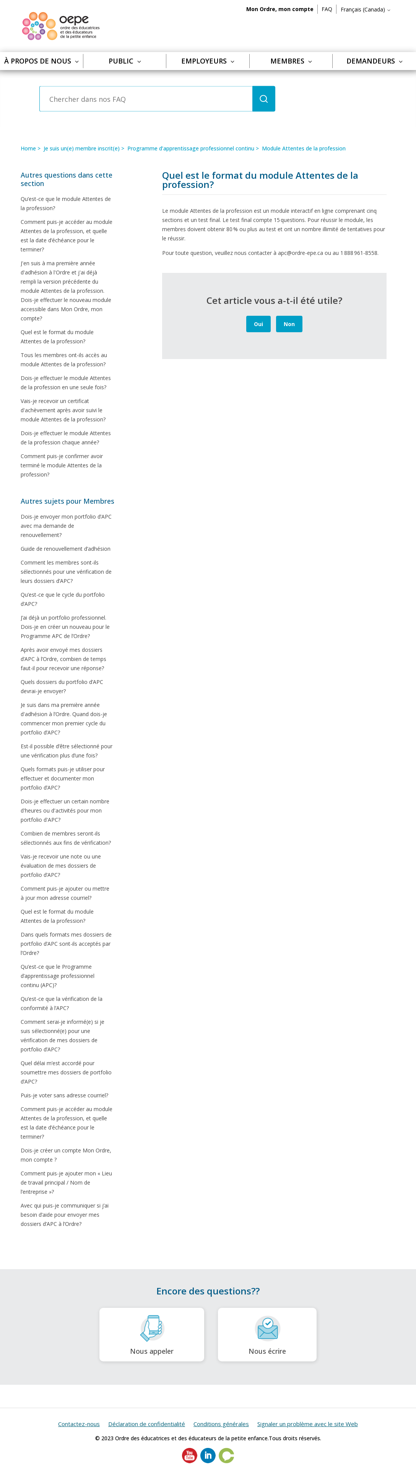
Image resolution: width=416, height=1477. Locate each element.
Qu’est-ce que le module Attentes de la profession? (66, 203)
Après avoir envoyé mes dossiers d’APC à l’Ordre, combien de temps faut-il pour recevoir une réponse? (63, 659)
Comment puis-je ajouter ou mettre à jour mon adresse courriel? (65, 893)
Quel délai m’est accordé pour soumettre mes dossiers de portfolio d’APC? (66, 1072)
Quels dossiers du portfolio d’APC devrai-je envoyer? (62, 686)
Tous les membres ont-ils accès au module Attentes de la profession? (64, 359)
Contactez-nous (79, 1424)
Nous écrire (267, 1335)
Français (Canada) (366, 9)
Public (125, 60)
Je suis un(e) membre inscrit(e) (82, 148)
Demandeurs (374, 60)
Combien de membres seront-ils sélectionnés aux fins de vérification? (66, 838)
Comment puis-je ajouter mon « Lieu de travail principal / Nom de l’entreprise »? (66, 1182)
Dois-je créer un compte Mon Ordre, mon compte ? (66, 1155)
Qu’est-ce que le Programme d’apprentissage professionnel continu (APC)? (57, 976)
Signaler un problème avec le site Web (307, 1424)
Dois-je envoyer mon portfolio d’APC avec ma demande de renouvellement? (66, 526)
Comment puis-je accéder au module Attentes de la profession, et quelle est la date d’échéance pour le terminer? (66, 235)
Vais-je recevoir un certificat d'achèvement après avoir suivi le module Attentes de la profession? (63, 410)
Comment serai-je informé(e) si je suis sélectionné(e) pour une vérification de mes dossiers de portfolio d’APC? (62, 1035)
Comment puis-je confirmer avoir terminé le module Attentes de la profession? (62, 465)
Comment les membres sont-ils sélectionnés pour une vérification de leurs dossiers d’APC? (66, 571)
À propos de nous (41, 60)
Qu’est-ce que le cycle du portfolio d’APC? (63, 599)
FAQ (327, 9)
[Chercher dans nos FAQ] (145, 99)
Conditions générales (221, 1424)
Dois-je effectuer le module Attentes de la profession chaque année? (66, 437)
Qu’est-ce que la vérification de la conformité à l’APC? (61, 1003)
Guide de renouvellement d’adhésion (65, 548)
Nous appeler (152, 1335)
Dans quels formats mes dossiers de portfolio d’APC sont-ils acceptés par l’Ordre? (66, 943)
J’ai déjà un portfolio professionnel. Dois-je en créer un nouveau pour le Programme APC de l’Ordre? (65, 627)
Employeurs (207, 60)
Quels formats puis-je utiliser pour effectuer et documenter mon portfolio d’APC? (63, 778)
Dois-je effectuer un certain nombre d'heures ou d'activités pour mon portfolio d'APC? (65, 810)
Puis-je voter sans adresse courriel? (64, 1095)
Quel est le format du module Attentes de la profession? (57, 336)
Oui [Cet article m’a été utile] (258, 324)
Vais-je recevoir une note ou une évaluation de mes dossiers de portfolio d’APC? (61, 865)
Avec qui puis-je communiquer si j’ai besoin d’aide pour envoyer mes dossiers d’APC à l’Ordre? (65, 1214)
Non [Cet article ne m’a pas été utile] (289, 324)
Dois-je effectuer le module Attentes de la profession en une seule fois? (66, 382)
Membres (291, 60)
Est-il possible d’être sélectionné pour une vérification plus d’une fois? (66, 751)
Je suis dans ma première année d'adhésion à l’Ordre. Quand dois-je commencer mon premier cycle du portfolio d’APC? (64, 718)
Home (28, 148)
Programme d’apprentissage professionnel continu (190, 148)
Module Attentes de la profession (304, 148)
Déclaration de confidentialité (146, 1424)
